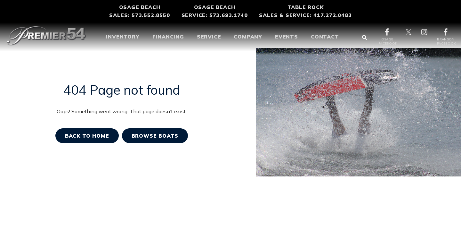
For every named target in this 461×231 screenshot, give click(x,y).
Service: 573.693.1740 (215, 15)
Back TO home (87, 136)
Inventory (122, 36)
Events (286, 36)
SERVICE (209, 36)
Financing (168, 36)
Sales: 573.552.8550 (139, 15)
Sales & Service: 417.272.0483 (305, 15)
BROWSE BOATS (155, 136)
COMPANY (248, 36)
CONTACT (325, 36)
